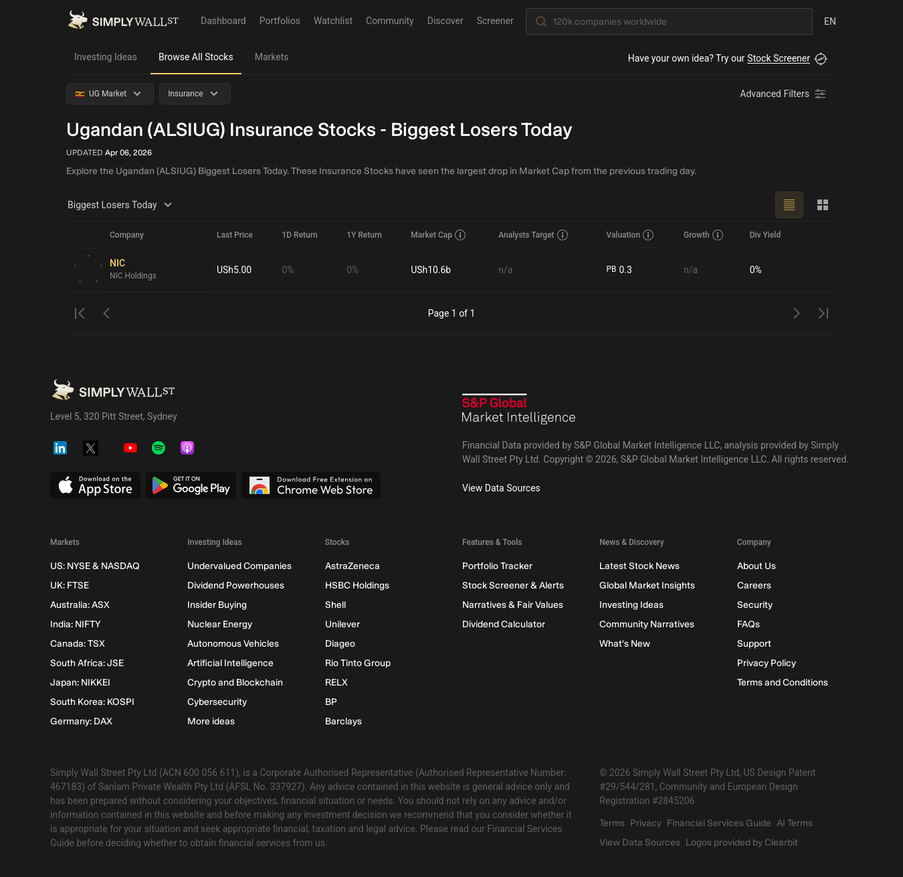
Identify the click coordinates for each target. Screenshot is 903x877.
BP (331, 702)
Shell (335, 605)
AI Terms (795, 823)
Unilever (342, 624)
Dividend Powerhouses (235, 585)
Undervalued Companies (239, 566)
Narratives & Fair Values (512, 605)
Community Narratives (646, 624)
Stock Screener (778, 58)
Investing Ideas (105, 57)
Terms (612, 823)
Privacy (646, 823)
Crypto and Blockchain (235, 682)
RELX (336, 682)
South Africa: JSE (87, 663)
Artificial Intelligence (230, 663)
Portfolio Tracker (497, 566)
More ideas (211, 721)
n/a (505, 269)
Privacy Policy (766, 663)
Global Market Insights (647, 585)
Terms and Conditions (782, 682)
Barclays (343, 721)
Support (754, 643)
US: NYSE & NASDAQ (95, 566)
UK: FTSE (69, 585)
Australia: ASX (80, 605)
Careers (754, 585)
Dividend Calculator (503, 624)
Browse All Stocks (196, 57)
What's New (624, 643)
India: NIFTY (75, 624)
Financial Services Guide (719, 823)
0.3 (618, 270)
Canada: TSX (77, 643)
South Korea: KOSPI (92, 702)
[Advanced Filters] (784, 93)
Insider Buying (217, 605)
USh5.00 (234, 269)
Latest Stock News (639, 566)
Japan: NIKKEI (80, 682)
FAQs (748, 624)
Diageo (340, 643)
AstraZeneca (352, 566)
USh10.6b (431, 269)
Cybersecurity (217, 702)
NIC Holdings (133, 276)
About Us (756, 566)
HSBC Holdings (357, 585)
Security (755, 605)
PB (611, 269)
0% (288, 269)
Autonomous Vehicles (233, 643)
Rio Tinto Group (358, 663)
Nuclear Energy (219, 624)
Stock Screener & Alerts (513, 585)
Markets (272, 57)
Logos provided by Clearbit (742, 842)
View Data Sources (501, 488)
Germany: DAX (81, 721)
